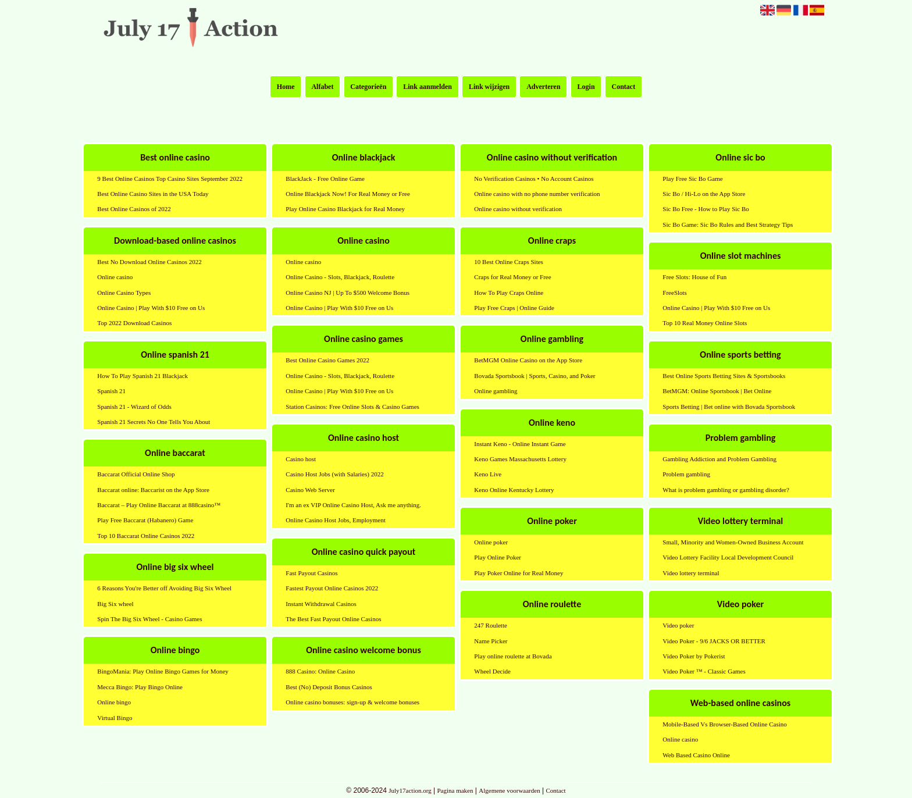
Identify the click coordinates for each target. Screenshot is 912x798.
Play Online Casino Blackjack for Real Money (345, 208)
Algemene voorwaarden (509, 790)
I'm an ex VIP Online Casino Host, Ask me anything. (353, 504)
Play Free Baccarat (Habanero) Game (145, 519)
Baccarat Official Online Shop (135, 474)
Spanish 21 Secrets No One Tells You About (153, 421)
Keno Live (487, 474)
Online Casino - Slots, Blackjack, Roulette (340, 276)
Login (586, 87)
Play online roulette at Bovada (512, 656)
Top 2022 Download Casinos (134, 322)
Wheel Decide (492, 671)
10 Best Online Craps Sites (508, 261)
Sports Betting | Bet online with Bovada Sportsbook (728, 406)
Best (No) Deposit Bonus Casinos (329, 686)
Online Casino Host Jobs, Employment (335, 519)
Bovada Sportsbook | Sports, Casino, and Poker (534, 375)
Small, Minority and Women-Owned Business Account (732, 542)
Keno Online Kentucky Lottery (514, 489)
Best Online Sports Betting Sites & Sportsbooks (723, 375)
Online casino (115, 276)
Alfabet (322, 87)
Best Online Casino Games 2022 (327, 360)
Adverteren (543, 87)
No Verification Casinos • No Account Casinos (533, 178)
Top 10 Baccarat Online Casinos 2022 (145, 535)
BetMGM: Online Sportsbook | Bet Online (716, 390)
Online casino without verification (518, 208)
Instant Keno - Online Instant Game (519, 443)
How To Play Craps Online (508, 292)
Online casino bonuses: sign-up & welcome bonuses (352, 702)
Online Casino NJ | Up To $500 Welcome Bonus (347, 292)
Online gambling (495, 390)
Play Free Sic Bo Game (692, 178)
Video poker (678, 625)
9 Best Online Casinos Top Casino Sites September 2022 (170, 178)
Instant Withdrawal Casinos (321, 603)
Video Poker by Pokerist (693, 656)
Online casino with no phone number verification (537, 193)
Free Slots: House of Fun (694, 276)
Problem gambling (686, 474)
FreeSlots (674, 292)
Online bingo (114, 702)
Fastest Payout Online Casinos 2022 (332, 588)
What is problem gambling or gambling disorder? (725, 489)
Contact (624, 87)
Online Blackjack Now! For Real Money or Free (348, 193)
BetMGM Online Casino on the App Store (528, 360)
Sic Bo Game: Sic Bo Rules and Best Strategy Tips (727, 224)
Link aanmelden (427, 87)
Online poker (491, 542)
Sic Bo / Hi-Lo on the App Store (703, 193)
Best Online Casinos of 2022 (134, 208)
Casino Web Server (310, 489)
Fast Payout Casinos (311, 572)
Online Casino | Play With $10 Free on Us (151, 307)
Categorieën (368, 87)
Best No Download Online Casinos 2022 (149, 261)
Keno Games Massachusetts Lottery (520, 458)
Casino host (301, 458)
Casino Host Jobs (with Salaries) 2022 (334, 474)
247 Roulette (490, 625)
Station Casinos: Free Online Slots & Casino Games (352, 406)
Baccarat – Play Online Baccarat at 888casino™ (158, 504)
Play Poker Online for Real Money (518, 572)
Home (286, 87)
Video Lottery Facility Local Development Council (727, 557)
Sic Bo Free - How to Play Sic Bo (705, 208)
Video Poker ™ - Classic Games (703, 671)
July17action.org (410, 790)
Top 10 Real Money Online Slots (704, 322)
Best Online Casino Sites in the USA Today (152, 193)
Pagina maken (455, 790)
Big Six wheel (115, 603)
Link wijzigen (489, 87)
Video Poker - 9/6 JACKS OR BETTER (713, 640)
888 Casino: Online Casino (320, 671)
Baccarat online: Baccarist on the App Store (153, 489)
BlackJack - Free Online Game (325, 178)
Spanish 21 (111, 390)
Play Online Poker (497, 557)
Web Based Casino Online (696, 754)
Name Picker (490, 640)
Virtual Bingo (114, 717)
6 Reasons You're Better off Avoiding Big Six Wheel (164, 588)
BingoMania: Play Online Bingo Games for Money (162, 671)
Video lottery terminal (690, 572)
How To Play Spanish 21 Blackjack (142, 375)
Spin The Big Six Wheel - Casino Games (149, 618)
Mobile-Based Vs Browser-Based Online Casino (724, 724)
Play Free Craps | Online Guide (514, 307)
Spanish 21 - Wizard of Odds (134, 406)
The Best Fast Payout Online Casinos (333, 618)
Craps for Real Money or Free (512, 276)
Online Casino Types (124, 292)
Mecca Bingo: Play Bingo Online (140, 686)
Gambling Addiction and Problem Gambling (719, 458)
